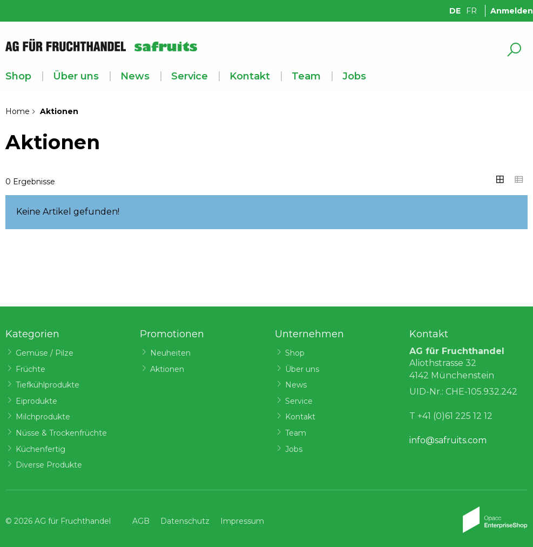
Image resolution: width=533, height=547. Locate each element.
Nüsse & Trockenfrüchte (61, 433)
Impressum (242, 521)
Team (306, 76)
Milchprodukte (43, 417)
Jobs (354, 76)
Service (189, 76)
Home (17, 111)
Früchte (30, 369)
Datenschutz (185, 521)
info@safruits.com (448, 440)
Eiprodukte (36, 401)
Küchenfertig (40, 449)
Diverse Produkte (49, 465)
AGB (141, 521)
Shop (18, 76)
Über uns (76, 76)
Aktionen (167, 369)
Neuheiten (170, 353)
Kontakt (250, 76)
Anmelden (511, 11)
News (135, 76)
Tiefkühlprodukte (47, 385)
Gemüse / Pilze (44, 353)
